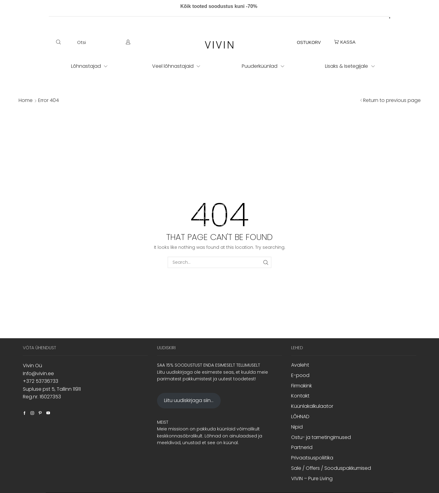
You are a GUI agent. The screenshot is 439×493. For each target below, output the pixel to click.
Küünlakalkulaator (312, 406)
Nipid (297, 426)
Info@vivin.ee (38, 373)
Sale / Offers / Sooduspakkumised (331, 468)
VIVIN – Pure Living (312, 478)
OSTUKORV (309, 42)
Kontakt (300, 395)
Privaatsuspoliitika (312, 457)
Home (26, 100)
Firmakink (301, 385)
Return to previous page (392, 100)
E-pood (300, 375)
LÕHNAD (300, 416)
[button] (71, 42)
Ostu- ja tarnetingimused (321, 437)
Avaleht (300, 365)
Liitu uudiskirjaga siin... (188, 400)
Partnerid (301, 447)
